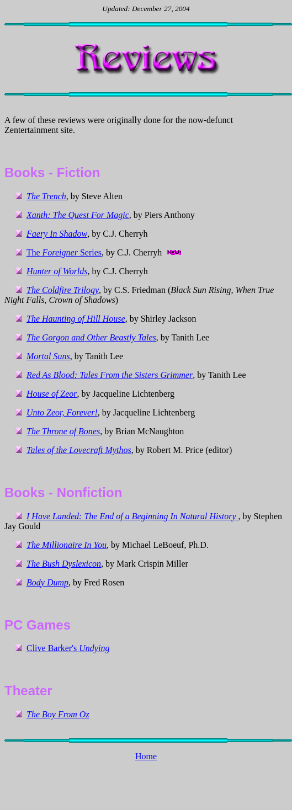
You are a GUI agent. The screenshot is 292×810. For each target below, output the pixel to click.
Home (146, 756)
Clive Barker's (67, 648)
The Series (64, 252)
